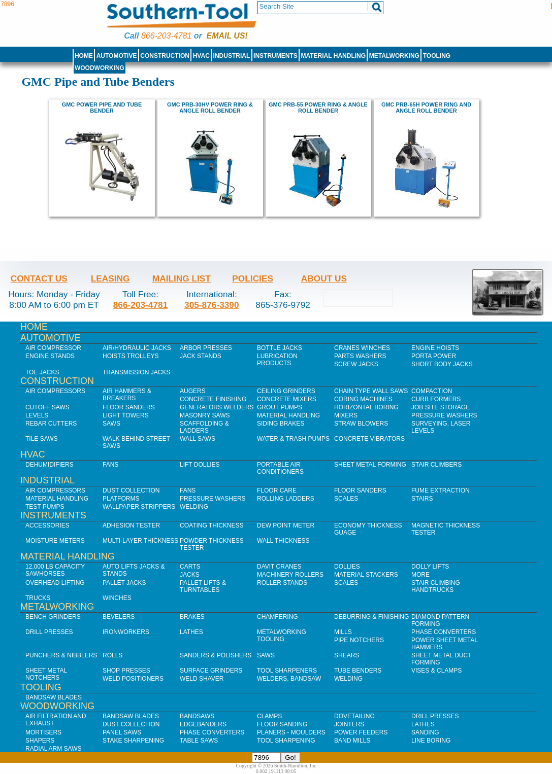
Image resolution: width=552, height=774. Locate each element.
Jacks (190, 574)
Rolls (112, 655)
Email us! (227, 35)
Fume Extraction (440, 490)
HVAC (201, 55)
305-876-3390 (211, 305)
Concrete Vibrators (369, 438)
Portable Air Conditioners (280, 468)
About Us (324, 278)
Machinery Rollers (290, 574)
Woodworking (99, 68)
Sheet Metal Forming (370, 464)
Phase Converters (443, 632)
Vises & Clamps (436, 670)
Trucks (37, 598)
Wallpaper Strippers (139, 506)
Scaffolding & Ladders (204, 427)
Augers (193, 391)
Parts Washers (360, 356)
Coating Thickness (212, 525)
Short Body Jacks (442, 364)
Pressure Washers (444, 415)
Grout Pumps (279, 407)
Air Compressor (53, 347)
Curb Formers (436, 399)
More (420, 574)
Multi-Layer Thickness (140, 540)
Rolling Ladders (285, 498)
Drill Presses (49, 632)
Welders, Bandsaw (289, 678)
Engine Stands (50, 356)
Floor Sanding (282, 724)
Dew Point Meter (285, 525)
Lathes (191, 632)
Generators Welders (217, 407)
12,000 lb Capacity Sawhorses (55, 570)
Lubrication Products (277, 360)
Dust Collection (131, 490)
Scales (346, 498)
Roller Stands (282, 582)
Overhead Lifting (55, 582)
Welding (194, 506)
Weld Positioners (133, 678)
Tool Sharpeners (287, 670)
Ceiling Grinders (286, 391)
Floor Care (277, 490)
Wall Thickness (283, 540)
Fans (110, 464)
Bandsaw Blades (53, 697)
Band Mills (352, 740)
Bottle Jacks (279, 347)
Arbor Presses (206, 347)
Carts (190, 566)
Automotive (116, 55)
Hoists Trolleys (130, 356)
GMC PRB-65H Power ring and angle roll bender (426, 107)
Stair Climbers (436, 464)
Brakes (192, 616)
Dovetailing (354, 716)
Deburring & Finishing (371, 616)
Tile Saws (41, 438)
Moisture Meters (55, 540)
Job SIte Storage (440, 407)
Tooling (436, 55)
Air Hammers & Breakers (127, 395)
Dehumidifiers (49, 464)
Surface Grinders (211, 670)
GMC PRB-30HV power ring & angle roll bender (210, 107)
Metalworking (394, 55)
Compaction (431, 391)
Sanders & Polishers (215, 655)
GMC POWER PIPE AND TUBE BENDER (102, 107)
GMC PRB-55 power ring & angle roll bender (318, 107)
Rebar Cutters (51, 423)
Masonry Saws (205, 415)
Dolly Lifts (430, 566)
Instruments (275, 55)
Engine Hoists (435, 347)
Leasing (110, 278)
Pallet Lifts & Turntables (203, 586)
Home (84, 55)
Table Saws (199, 740)
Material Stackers (366, 574)
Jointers (349, 724)
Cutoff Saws (47, 407)
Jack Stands (200, 356)
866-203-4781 (166, 35)
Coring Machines (363, 399)
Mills (343, 632)
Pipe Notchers (359, 640)
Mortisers (43, 732)
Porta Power (433, 356)
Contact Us (39, 278)
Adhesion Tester (131, 525)
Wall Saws (197, 438)
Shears (346, 655)
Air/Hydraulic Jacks (137, 347)
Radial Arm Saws (53, 748)
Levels (36, 415)
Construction (164, 55)
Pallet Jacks (124, 582)
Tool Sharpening (286, 740)
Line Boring (430, 740)
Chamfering (277, 616)
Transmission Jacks (136, 372)
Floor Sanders (129, 407)
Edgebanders (203, 724)
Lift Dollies (199, 464)
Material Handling (333, 55)
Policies (252, 278)
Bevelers (119, 616)
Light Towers (126, 415)
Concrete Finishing (213, 399)
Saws (111, 423)
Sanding (425, 732)
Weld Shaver (201, 678)
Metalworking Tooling (281, 635)
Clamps (269, 716)
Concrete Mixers (286, 399)
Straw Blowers (361, 423)
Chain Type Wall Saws (371, 391)
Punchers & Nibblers (61, 655)
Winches (117, 598)
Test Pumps (44, 506)
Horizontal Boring (366, 407)
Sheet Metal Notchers (46, 674)
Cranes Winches (362, 347)
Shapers (39, 740)
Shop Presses (126, 670)
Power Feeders (360, 732)
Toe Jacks (42, 372)
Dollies (347, 566)
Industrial (231, 55)
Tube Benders (357, 670)
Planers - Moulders (291, 732)
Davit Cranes (279, 566)
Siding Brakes (280, 423)
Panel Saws (122, 732)
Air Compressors (55, 391)
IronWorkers (126, 632)
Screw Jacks (356, 364)
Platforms (121, 498)
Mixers (346, 415)
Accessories (47, 525)
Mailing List (181, 278)
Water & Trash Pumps (293, 438)
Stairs (422, 498)
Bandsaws (197, 716)
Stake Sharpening (133, 740)
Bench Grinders (53, 616)
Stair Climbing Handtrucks (435, 586)
